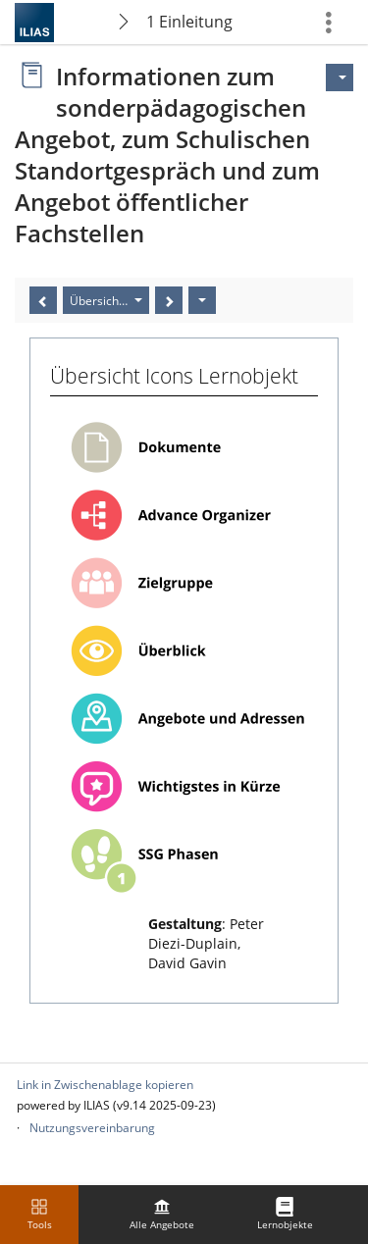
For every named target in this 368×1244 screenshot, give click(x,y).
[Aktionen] (202, 300)
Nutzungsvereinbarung (92, 1127)
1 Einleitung (189, 21)
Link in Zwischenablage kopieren (105, 1084)
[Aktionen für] (339, 77)
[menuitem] (162, 1214)
